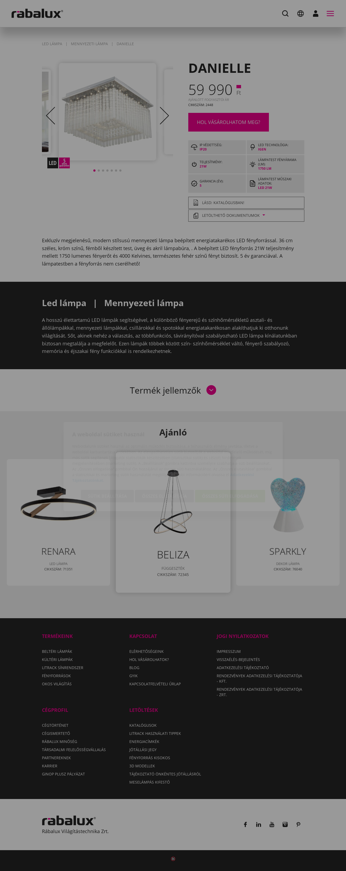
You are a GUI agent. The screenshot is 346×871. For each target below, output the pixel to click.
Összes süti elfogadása (230, 465)
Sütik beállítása (107, 465)
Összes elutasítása (164, 465)
